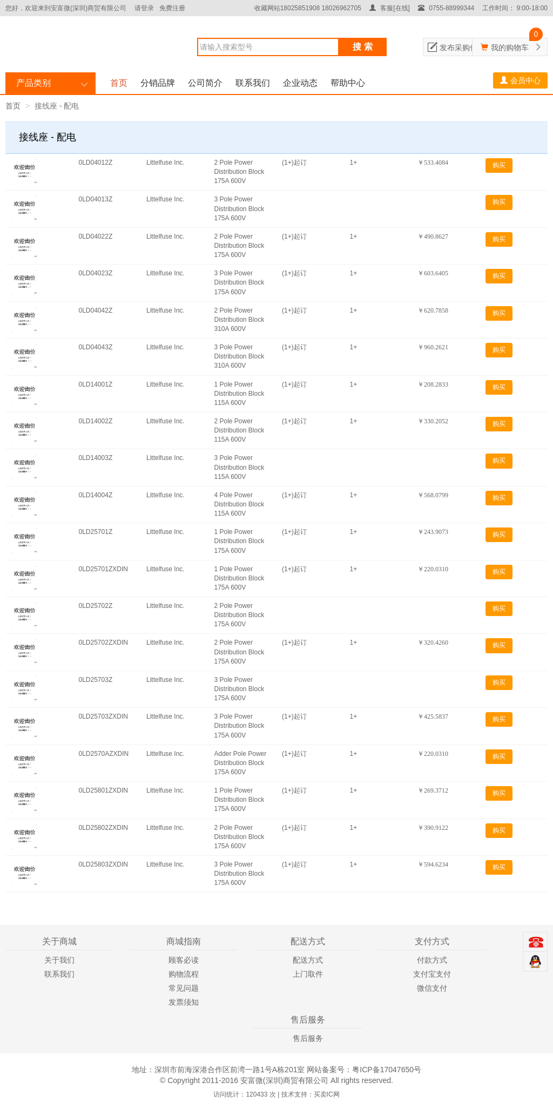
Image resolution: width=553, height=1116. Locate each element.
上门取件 (308, 974)
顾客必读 (183, 960)
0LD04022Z (96, 236)
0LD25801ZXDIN (103, 790)
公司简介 (205, 82)
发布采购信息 (462, 47)
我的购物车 (510, 47)
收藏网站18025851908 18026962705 (307, 8)
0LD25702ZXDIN (103, 642)
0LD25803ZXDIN (103, 864)
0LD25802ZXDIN (103, 827)
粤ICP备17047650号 (386, 1069)
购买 (499, 165)
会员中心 (520, 80)
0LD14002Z (96, 421)
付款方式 (432, 960)
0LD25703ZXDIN (103, 716)
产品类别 (33, 82)
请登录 (144, 8)
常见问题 (183, 988)
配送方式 (308, 960)
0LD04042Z (96, 310)
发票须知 (183, 1002)
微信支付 (432, 988)
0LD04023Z (96, 273)
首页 (118, 82)
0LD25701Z (96, 532)
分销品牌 (157, 82)
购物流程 (183, 974)
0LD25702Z (96, 606)
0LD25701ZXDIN (103, 569)
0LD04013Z (96, 199)
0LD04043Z (96, 347)
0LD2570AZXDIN (104, 753)
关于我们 (59, 960)
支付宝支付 (432, 974)
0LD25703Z (96, 680)
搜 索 (362, 46)
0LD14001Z (96, 384)
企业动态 (300, 82)
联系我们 (252, 82)
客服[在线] (389, 8)
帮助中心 (348, 82)
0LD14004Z (96, 495)
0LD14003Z (96, 458)
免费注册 (172, 8)
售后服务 (308, 1038)
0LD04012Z (96, 162)
